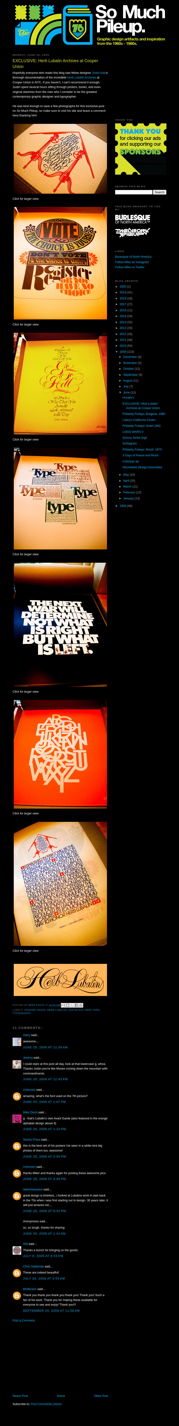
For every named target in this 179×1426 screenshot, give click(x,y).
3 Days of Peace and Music (141, 455)
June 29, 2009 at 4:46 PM (44, 1179)
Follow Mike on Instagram (132, 262)
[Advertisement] (52, 1357)
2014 (123, 322)
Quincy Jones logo (135, 437)
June (127, 392)
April (126, 480)
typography (22, 1013)
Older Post (101, 1396)
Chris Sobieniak (33, 1266)
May (126, 474)
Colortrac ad (131, 461)
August (128, 380)
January (129, 498)
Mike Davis (30, 1112)
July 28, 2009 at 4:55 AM (44, 1278)
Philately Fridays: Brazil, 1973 (142, 449)
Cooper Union (34, 1010)
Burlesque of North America (133, 256)
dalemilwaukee (33, 1189)
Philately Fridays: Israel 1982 (142, 425)
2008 (123, 506)
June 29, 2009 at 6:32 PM (44, 1211)
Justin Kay (99, 73)
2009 (123, 351)
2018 (123, 298)
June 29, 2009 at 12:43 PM (45, 1079)
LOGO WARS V (133, 432)
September (131, 374)
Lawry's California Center (139, 420)
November (130, 363)
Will (25, 1244)
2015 (123, 316)
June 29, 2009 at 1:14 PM (44, 1129)
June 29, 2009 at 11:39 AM (45, 1047)
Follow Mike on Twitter (130, 267)
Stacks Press (31, 1139)
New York (92, 1010)
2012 (123, 334)
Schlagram (130, 443)
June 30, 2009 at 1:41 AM (44, 1233)
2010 (123, 345)
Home (61, 1396)
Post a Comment (24, 1320)
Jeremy (28, 1057)
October (129, 368)
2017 (123, 304)
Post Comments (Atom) (46, 1404)
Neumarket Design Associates (142, 467)
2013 (123, 328)
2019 (123, 292)
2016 (123, 310)
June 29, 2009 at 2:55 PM (44, 1156)
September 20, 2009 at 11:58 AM (51, 1310)
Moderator (30, 1289)
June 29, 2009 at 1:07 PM (44, 1102)
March (127, 486)
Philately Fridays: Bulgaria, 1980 (144, 414)
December (130, 357)
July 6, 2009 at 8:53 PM (43, 1256)
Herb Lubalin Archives (81, 77)
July (126, 386)
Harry (26, 1035)
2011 (123, 340)
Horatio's (128, 397)
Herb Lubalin (57, 1010)
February (129, 492)
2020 (123, 286)
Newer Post (20, 1396)
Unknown (29, 1089)
